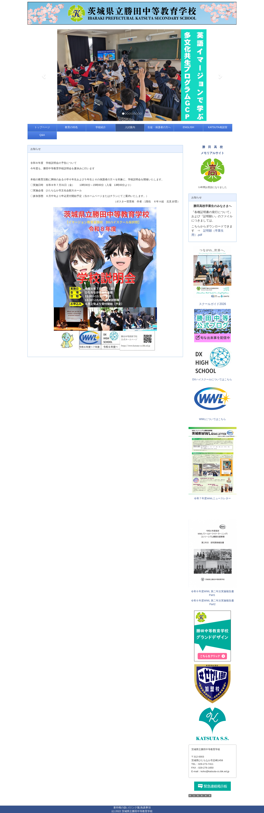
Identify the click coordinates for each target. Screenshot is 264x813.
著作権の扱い (121, 807)
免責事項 (145, 807)
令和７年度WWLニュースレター (212, 498)
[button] (43, 75)
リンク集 (134, 807)
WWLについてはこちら (212, 419)
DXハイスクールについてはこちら (212, 379)
